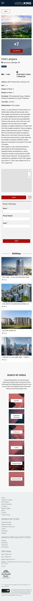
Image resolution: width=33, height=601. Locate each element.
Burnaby (3, 533)
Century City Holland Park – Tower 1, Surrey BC (16, 357)
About (3, 510)
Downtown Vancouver (8, 526)
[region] (16, 180)
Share (14, 197)
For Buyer (4, 506)
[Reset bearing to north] (29, 176)
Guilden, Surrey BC (9, 330)
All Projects (5, 547)
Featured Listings (6, 500)
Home (3, 498)
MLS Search (5, 502)
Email (5, 223)
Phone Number (8, 216)
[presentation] (16, 236)
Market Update (5, 508)
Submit (16, 241)
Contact (3, 513)
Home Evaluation (6, 504)
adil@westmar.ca (10, 559)
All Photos (16, 50)
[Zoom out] (29, 174)
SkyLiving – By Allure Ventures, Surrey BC (16, 277)
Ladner (3, 529)
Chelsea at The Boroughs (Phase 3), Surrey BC (16, 304)
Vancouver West (6, 524)
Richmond (4, 531)
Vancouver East (6, 522)
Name (5, 208)
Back (5, 11)
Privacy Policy (5, 515)
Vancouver (4, 545)
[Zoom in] (29, 171)
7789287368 (7, 554)
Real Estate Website (23, 584)
